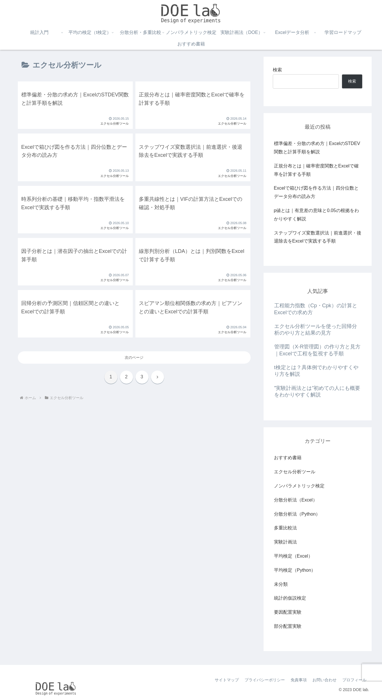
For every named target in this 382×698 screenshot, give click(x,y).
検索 (277, 69)
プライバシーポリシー (265, 680)
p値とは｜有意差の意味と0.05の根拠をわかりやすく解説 (316, 214)
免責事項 (299, 680)
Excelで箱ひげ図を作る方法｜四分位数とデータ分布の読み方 (316, 192)
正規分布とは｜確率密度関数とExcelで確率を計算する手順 (316, 170)
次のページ (134, 357)
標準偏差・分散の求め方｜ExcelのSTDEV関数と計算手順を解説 (317, 147)
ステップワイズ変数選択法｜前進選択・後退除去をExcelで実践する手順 (317, 237)
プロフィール (354, 680)
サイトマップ (227, 680)
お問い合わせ (324, 680)
